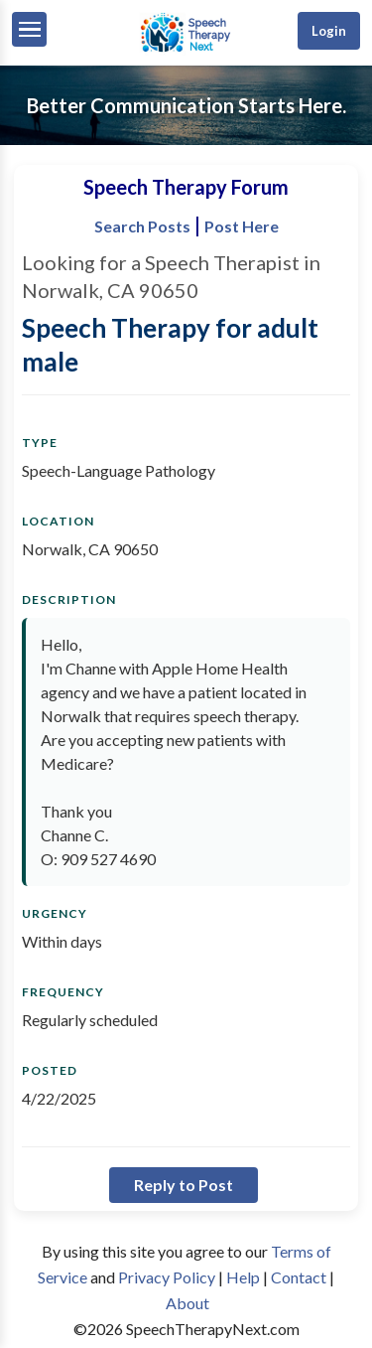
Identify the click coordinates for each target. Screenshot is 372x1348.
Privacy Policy (166, 1277)
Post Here (241, 226)
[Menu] (29, 29)
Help (243, 1277)
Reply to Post (183, 1184)
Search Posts (142, 226)
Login (328, 31)
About (187, 1302)
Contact (298, 1277)
